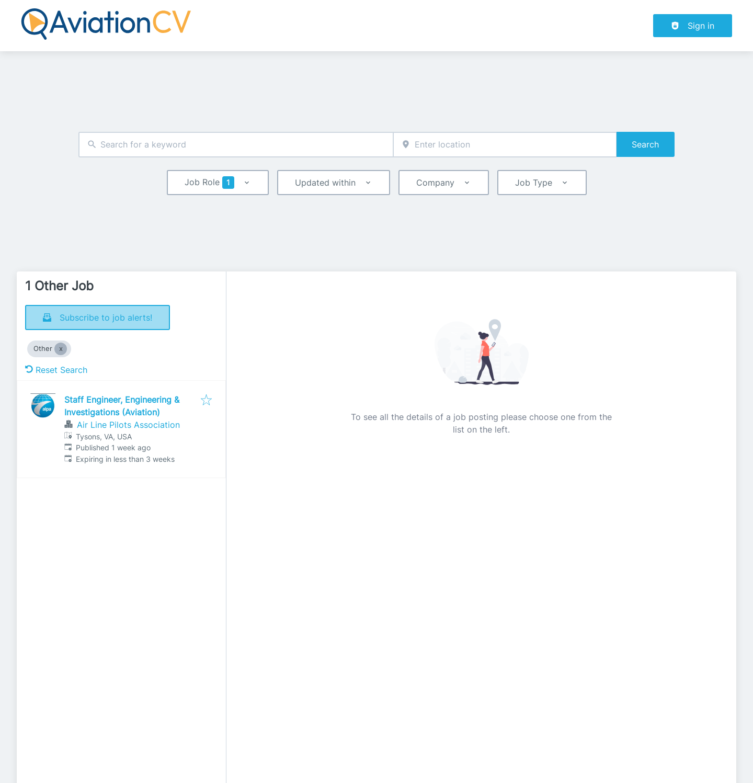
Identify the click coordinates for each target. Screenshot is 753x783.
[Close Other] (60, 349)
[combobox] (235, 144)
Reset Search (56, 370)
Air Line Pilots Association (128, 424)
